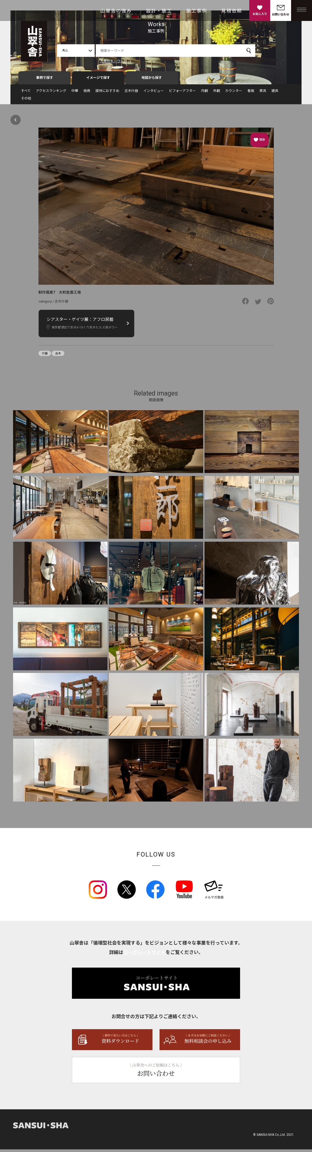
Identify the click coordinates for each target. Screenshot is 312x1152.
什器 (45, 356)
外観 (216, 93)
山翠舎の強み (116, 11)
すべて (26, 93)
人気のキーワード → (115, 61)
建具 (274, 93)
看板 (250, 93)
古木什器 (131, 93)
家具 (262, 93)
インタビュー (153, 93)
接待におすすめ (107, 93)
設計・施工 (159, 11)
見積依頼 (231, 11)
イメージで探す (98, 80)
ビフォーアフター (182, 93)
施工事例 (196, 11)
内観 (204, 93)
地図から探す (151, 80)
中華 (74, 93)
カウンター (233, 93)
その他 (26, 101)
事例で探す (44, 80)
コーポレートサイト (144, 955)
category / (46, 304)
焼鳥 (86, 93)
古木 (58, 356)
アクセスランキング (51, 93)
